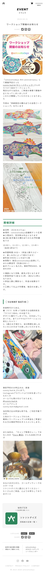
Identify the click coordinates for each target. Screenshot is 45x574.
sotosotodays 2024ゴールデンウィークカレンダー (32, 550)
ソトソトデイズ (28, 518)
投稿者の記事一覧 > (28, 522)
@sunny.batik (10, 401)
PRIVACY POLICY (22, 566)
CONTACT (9, 566)
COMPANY (35, 566)
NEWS (32, 534)
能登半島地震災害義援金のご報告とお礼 (12, 549)
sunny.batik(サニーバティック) (18, 85)
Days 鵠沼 (18, 435)
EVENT (24, 534)
